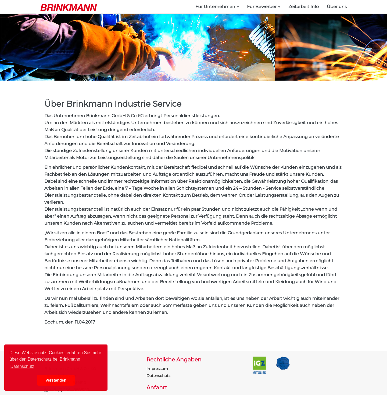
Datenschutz (158, 375)
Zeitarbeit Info (303, 6)
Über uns (337, 6)
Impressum (157, 368)
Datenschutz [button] (22, 366)
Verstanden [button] (55, 380)
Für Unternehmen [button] (217, 6)
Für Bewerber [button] (263, 6)
